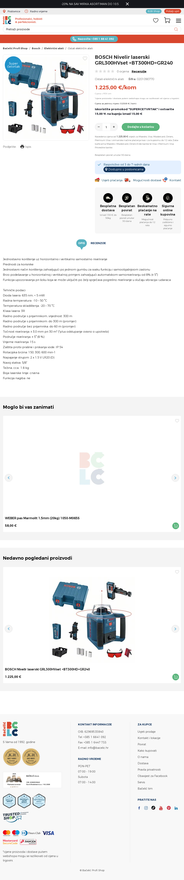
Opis (81, 243)
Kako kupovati (147, 750)
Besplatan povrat (127, 208)
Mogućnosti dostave (147, 180)
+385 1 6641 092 (94, 737)
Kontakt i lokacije (149, 738)
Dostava (143, 763)
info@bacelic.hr (98, 747)
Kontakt (175, 180)
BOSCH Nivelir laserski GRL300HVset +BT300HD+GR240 (47, 669)
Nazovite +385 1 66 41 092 (96, 39)
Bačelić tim (145, 788)
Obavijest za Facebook (152, 775)
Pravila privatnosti (149, 769)
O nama (143, 757)
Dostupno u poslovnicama (125, 169)
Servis (141, 782)
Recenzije (139, 71)
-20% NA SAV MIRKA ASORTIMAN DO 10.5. (90, 4)
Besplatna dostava (108, 208)
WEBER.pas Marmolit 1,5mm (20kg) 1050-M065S (42, 518)
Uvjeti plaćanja (112, 180)
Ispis (25, 147)
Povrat (142, 744)
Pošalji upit (172, 11)
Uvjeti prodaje (146, 731)
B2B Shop (154, 11)
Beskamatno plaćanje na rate (147, 210)
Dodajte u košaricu (140, 127)
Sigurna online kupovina (167, 210)
